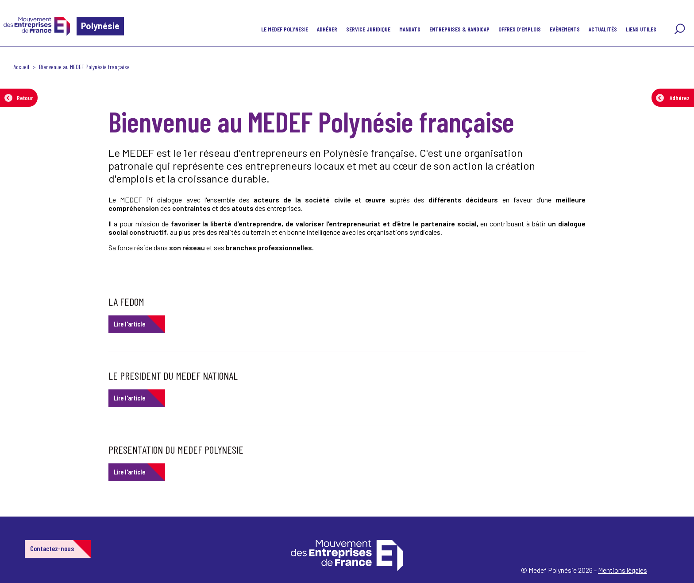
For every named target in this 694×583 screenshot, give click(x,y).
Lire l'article (129, 323)
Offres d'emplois (519, 29)
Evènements (565, 29)
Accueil (21, 66)
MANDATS (409, 29)
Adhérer (327, 29)
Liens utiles (641, 29)
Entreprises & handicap (459, 29)
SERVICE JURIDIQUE (368, 29)
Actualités (603, 29)
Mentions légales (622, 570)
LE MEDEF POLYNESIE (284, 29)
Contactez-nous (52, 548)
